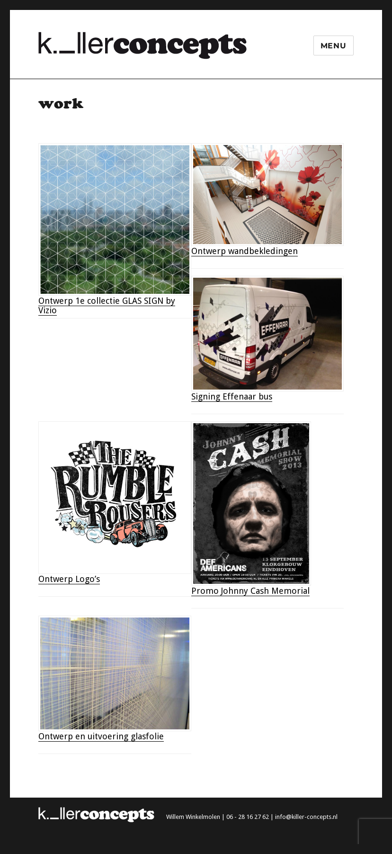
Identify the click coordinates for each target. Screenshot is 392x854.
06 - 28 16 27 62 (247, 816)
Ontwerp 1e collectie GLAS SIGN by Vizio (106, 305)
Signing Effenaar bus (231, 396)
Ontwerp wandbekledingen (244, 251)
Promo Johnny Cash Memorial (250, 591)
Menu (334, 45)
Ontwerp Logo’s (69, 579)
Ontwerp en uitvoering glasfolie (101, 736)
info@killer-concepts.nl (306, 816)
